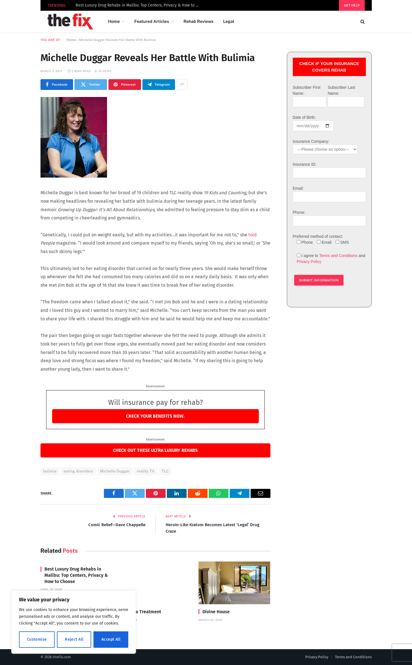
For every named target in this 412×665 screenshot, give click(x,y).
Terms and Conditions (338, 255)
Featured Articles (151, 21)
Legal (228, 21)
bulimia (50, 471)
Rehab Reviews (198, 21)
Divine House (216, 611)
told (252, 235)
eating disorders (78, 471)
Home (114, 21)
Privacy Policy (309, 261)
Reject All (74, 639)
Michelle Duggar (115, 471)
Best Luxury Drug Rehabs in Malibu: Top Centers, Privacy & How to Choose (139, 5)
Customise (37, 639)
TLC (165, 471)
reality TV (146, 471)
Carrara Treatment (142, 611)
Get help (352, 5)
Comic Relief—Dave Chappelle (117, 524)
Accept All (110, 639)
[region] (73, 622)
